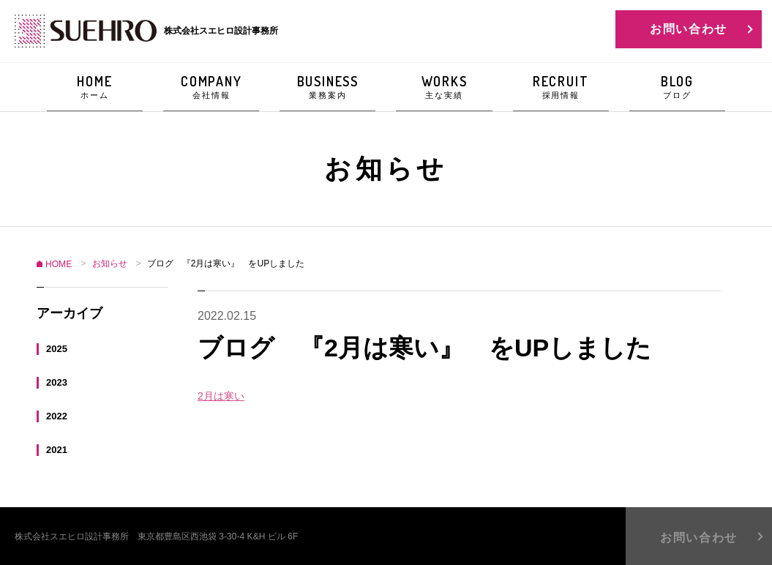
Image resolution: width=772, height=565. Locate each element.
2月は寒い (221, 396)
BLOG (677, 87)
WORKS (444, 87)
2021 (56, 449)
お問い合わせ (688, 29)
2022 (56, 415)
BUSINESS (327, 87)
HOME (95, 87)
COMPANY (211, 87)
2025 (56, 348)
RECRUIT (561, 87)
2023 (56, 381)
